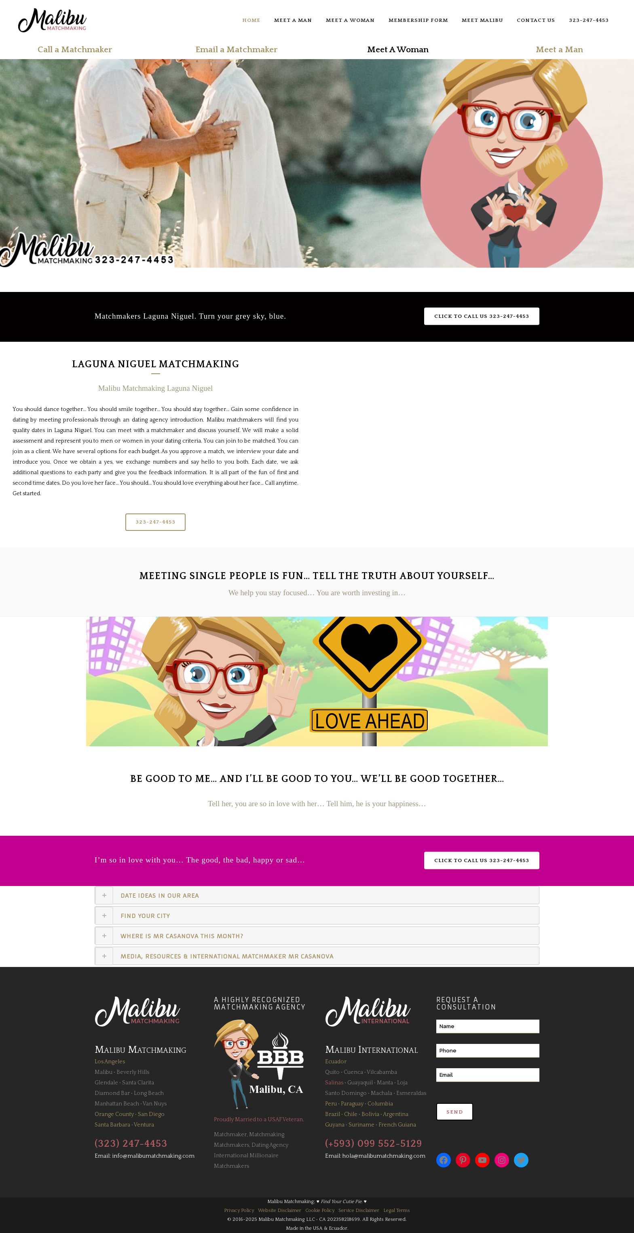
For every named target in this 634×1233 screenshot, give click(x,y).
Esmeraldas (411, 1093)
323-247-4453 (155, 522)
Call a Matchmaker (75, 49)
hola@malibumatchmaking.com (383, 1156)
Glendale (106, 1083)
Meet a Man (559, 49)
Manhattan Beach (117, 1104)
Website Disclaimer (279, 1210)
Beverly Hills (132, 1072)
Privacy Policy (239, 1210)
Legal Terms (396, 1210)
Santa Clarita (138, 1083)
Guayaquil (360, 1083)
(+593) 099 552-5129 (373, 1144)
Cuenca (353, 1072)
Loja (402, 1083)
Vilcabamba (382, 1072)
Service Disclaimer (358, 1210)
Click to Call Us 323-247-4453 (481, 316)
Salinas (334, 1083)
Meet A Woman (398, 49)
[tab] (317, 895)
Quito (332, 1072)
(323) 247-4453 (131, 1144)
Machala (381, 1093)
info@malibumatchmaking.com (153, 1156)
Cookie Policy (319, 1210)
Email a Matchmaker (236, 49)
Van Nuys (155, 1104)
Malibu (103, 1072)
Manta (385, 1083)
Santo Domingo (346, 1093)
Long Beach (149, 1093)
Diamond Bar (112, 1093)
